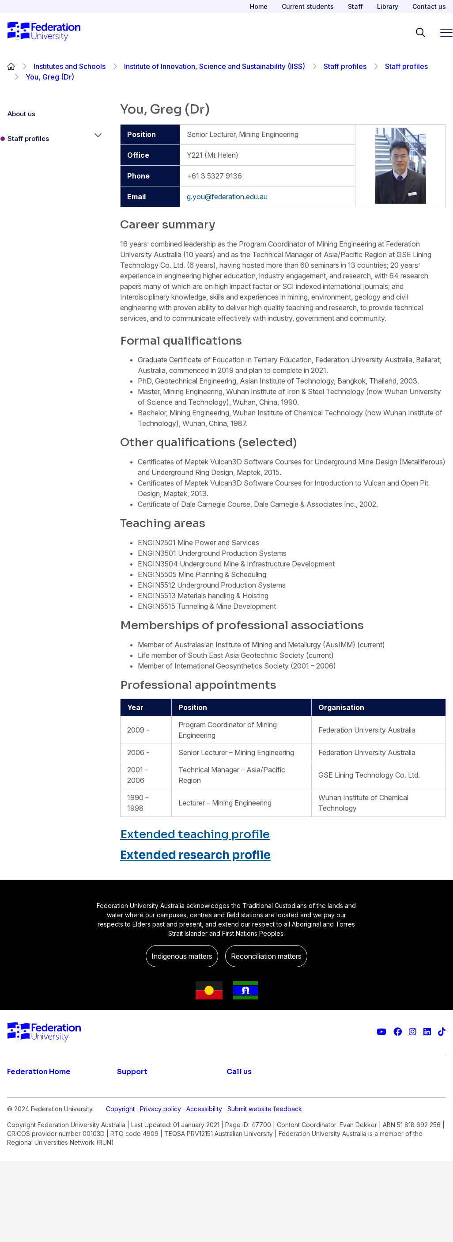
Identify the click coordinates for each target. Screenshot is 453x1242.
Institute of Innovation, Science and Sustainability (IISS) (214, 66)
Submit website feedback (264, 1189)
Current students (308, 6)
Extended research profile (195, 855)
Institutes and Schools (70, 66)
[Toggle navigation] (443, 32)
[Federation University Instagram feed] (412, 1032)
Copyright (120, 1189)
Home (259, 6)
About (17, 1160)
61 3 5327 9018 (252, 1128)
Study (16, 1089)
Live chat (132, 1089)
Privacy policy (160, 1189)
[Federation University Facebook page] (397, 1032)
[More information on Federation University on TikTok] (441, 1032)
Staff (355, 6)
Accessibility (204, 1189)
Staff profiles (345, 66)
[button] (98, 138)
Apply (17, 1107)
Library (387, 6)
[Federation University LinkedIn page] (427, 1032)
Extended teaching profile (195, 834)
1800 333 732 (250, 1156)
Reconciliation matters (266, 956)
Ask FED (131, 1124)
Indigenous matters (181, 956)
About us (21, 114)
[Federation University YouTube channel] (381, 1032)
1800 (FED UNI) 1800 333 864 (276, 1100)
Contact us (429, 6)
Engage (19, 1142)
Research (22, 1124)
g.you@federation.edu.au (227, 196)
